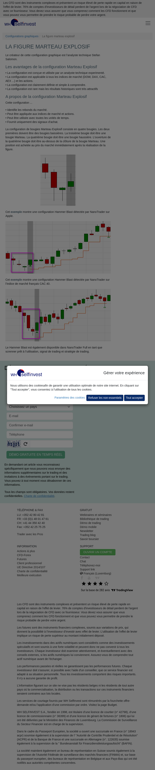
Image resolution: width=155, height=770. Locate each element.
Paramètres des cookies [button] (69, 397)
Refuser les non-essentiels (104, 397)
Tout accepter (134, 397)
